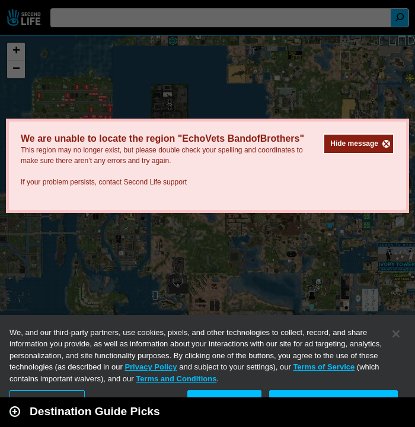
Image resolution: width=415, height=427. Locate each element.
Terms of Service (324, 366)
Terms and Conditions (176, 378)
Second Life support (155, 182)
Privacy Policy (150, 366)
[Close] (396, 334)
